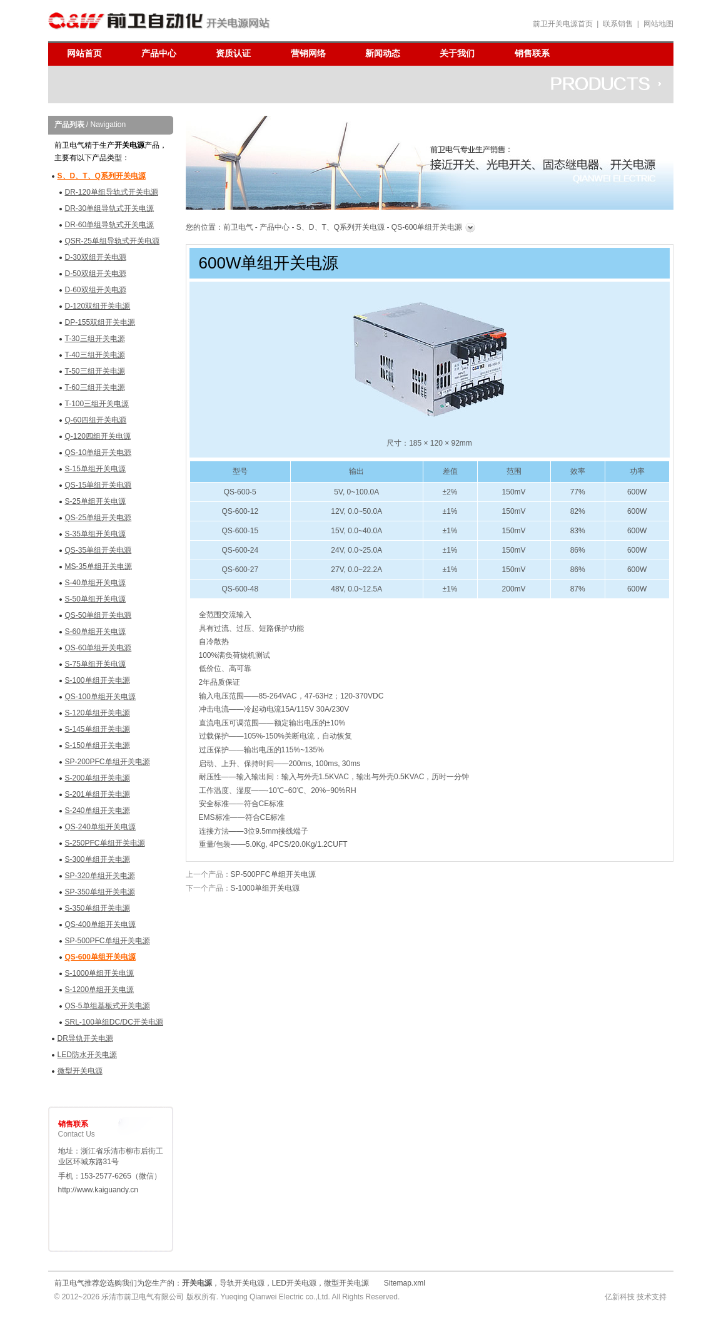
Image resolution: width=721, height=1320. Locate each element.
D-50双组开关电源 (95, 273)
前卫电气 (238, 227)
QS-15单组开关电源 (98, 485)
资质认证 (233, 53)
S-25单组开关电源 (95, 501)
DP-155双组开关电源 (100, 322)
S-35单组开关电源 (95, 534)
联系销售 (618, 23)
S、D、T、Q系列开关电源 (102, 175)
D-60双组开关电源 (95, 289)
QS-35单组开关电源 (98, 550)
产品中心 (158, 53)
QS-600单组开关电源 (100, 957)
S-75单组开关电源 (95, 664)
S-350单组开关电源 (97, 908)
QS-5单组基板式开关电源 (107, 1005)
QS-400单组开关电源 (100, 924)
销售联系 (532, 53)
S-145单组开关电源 (97, 729)
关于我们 (457, 53)
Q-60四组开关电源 (96, 420)
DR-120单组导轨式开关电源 (111, 192)
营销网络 (308, 53)
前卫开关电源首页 (563, 23)
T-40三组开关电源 (95, 354)
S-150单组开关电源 (97, 745)
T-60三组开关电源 (95, 387)
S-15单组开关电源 (95, 468)
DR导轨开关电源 (85, 1038)
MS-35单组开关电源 (98, 566)
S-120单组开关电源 (97, 713)
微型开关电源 (80, 1071)
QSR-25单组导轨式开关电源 (112, 241)
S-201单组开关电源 (97, 794)
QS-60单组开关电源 (98, 647)
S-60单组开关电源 (95, 631)
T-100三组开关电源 (97, 403)
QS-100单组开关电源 (100, 696)
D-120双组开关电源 (98, 306)
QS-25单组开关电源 (98, 517)
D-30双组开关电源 (95, 257)
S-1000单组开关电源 (99, 973)
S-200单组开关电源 (97, 778)
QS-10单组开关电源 (98, 452)
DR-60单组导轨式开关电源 (109, 224)
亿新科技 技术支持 (636, 1296)
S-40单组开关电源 (95, 582)
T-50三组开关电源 (95, 371)
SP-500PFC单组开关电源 (107, 940)
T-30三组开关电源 (95, 338)
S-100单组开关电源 (97, 680)
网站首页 (84, 53)
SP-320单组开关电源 (100, 875)
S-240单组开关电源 (97, 810)
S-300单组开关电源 (97, 859)
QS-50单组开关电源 (98, 615)
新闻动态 (382, 53)
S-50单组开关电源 (95, 599)
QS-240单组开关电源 (100, 826)
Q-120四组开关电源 (98, 436)
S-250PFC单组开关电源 (105, 843)
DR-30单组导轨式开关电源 (109, 208)
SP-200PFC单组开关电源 (107, 761)
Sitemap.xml (404, 1283)
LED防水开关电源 (87, 1054)
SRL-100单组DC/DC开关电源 (114, 1022)
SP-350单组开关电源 (100, 892)
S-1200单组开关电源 (99, 989)
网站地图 (658, 23)
